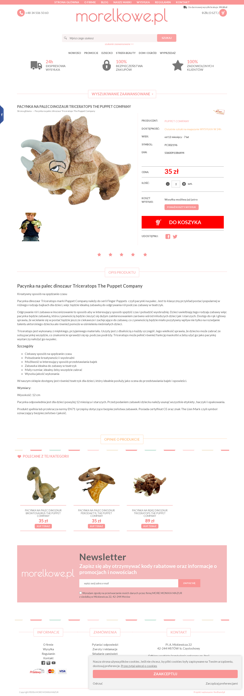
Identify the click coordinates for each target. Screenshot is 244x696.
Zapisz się (189, 583)
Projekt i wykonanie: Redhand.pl (209, 692)
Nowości (74, 53)
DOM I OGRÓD (148, 53)
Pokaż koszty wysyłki (181, 207)
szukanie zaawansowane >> (119, 44)
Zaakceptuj (165, 674)
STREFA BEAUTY (126, 53)
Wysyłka (143, 2)
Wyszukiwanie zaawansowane (121, 94)
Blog (104, 2)
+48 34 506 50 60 (36, 12)
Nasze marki (122, 2)
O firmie (90, 2)
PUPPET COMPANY (177, 121)
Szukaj (167, 37)
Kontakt (183, 2)
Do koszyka (178, 222)
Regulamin (163, 2)
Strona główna (66, 2)
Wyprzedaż (168, 53)
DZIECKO (107, 53)
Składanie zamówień (105, 653)
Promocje (91, 53)
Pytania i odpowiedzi (105, 644)
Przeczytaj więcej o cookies (139, 666)
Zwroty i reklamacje (104, 649)
